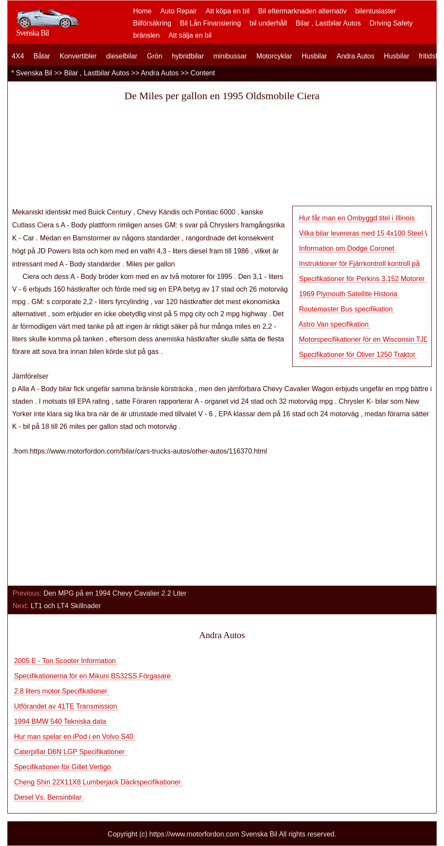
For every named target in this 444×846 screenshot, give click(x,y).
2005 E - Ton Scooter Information (66, 660)
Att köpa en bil (227, 11)
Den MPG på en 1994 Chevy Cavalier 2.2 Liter (115, 593)
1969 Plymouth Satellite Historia (349, 294)
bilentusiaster (375, 11)
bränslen (146, 35)
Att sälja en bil (190, 35)
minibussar (230, 56)
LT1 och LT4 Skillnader (67, 605)
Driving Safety (391, 23)
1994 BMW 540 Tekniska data (61, 721)
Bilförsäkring (152, 23)
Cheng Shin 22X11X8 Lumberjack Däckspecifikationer (98, 782)
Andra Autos (355, 56)
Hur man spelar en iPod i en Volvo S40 (74, 736)
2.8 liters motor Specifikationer (61, 691)
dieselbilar (121, 56)
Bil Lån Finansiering (210, 23)
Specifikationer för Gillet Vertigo (63, 767)
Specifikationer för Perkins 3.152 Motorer (362, 278)
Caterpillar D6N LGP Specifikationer (70, 751)
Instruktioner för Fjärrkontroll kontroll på (359, 263)
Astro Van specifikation (335, 324)
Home (142, 11)
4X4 (18, 56)
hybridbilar (188, 56)
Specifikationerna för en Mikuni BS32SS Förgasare (93, 676)
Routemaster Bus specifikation (347, 309)
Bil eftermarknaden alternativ (302, 11)
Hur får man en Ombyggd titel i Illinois (357, 218)
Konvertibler (78, 56)
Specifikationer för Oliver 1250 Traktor (358, 354)
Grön (155, 56)
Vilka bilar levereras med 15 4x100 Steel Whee (371, 233)
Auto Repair (178, 11)
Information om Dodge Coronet (347, 248)
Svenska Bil (34, 73)
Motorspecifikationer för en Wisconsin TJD (365, 339)
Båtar (41, 56)
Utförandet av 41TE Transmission (66, 706)
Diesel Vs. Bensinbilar (48, 797)
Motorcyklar (274, 56)
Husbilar (314, 56)
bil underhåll (268, 23)
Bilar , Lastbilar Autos (328, 23)
